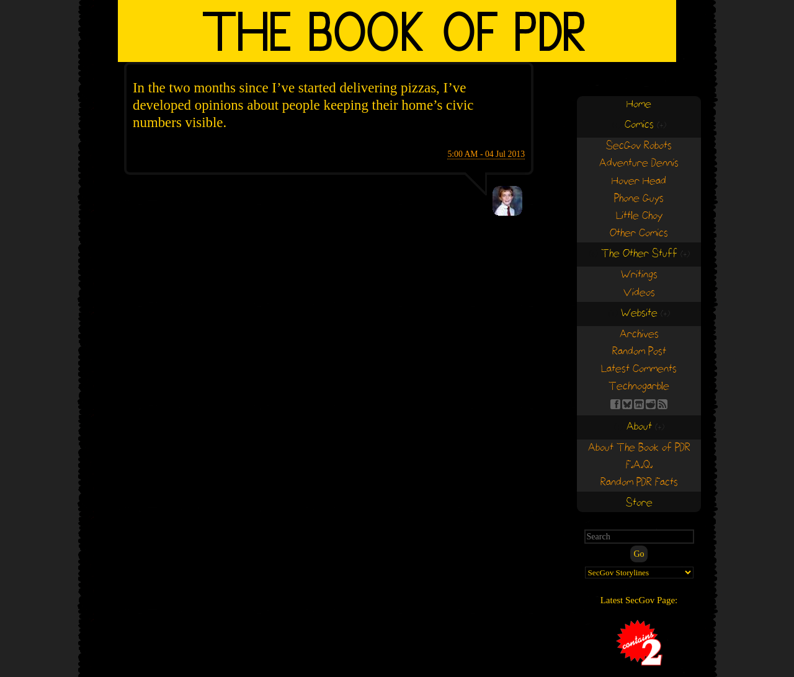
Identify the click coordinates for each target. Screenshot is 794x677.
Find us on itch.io (639, 404)
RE (651, 404)
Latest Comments (639, 369)
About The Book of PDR (639, 448)
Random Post (639, 352)
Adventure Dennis (639, 163)
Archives (639, 334)
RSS (662, 404)
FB (615, 404)
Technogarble (639, 386)
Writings (639, 275)
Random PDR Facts (639, 483)
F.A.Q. (639, 465)
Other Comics (639, 233)
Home (639, 104)
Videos (639, 293)
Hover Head (639, 181)
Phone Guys (639, 199)
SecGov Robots (639, 146)
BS (627, 404)
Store (639, 503)
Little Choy (639, 216)
